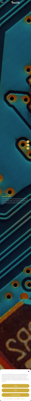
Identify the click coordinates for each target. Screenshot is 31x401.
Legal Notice (22, 398)
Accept (15, 386)
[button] (28, 371)
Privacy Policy (16, 398)
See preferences (15, 395)
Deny (15, 390)
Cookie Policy (9, 398)
